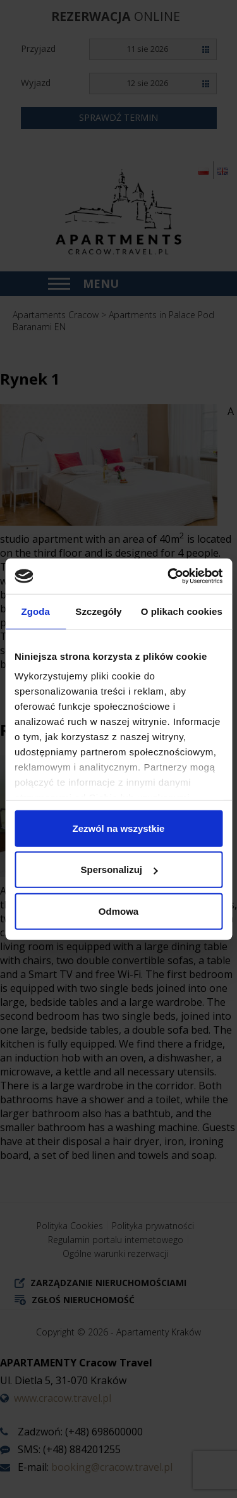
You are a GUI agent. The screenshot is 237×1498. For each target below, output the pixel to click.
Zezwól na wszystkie (119, 827)
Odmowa (118, 910)
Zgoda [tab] (35, 610)
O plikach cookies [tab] (181, 610)
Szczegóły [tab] (98, 610)
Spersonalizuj (118, 869)
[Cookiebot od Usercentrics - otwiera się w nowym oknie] (168, 576)
